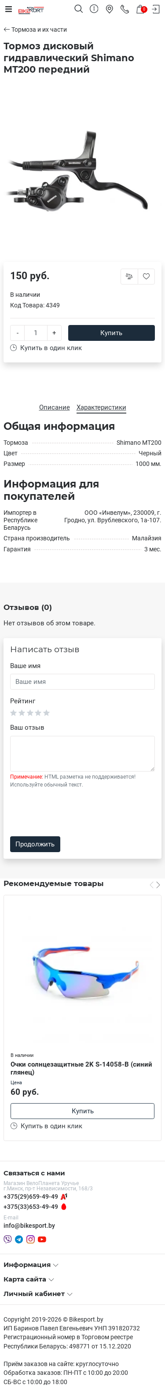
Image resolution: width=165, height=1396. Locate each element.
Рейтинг (22, 701)
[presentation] (77, 812)
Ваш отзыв (27, 727)
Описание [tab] (54, 407)
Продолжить (35, 844)
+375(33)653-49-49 (31, 1206)
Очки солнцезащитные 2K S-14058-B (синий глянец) (81, 1068)
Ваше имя (25, 666)
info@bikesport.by (29, 1225)
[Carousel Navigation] (154, 884)
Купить (111, 333)
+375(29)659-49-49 (31, 1196)
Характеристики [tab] (101, 407)
